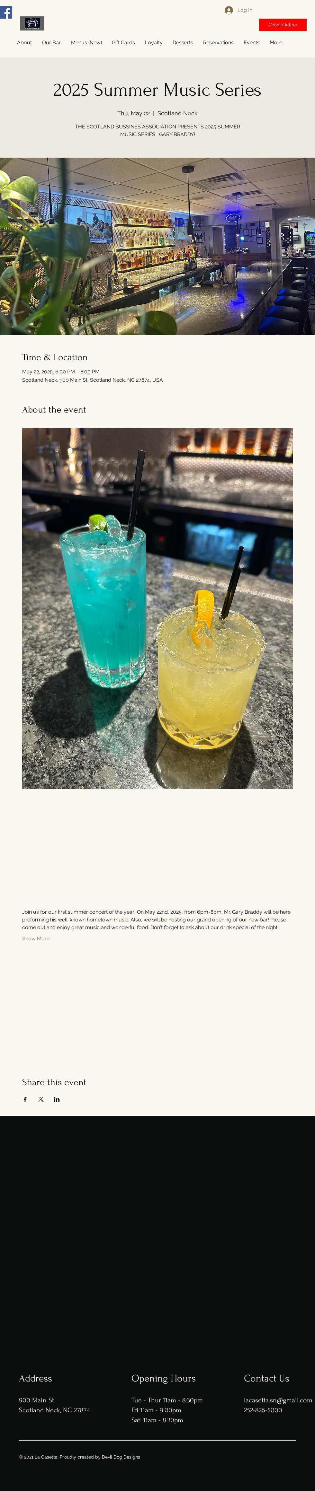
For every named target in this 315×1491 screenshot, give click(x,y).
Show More (36, 939)
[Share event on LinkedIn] (57, 1099)
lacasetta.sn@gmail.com (278, 1400)
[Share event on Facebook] (25, 1099)
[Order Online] (283, 25)
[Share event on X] (41, 1099)
